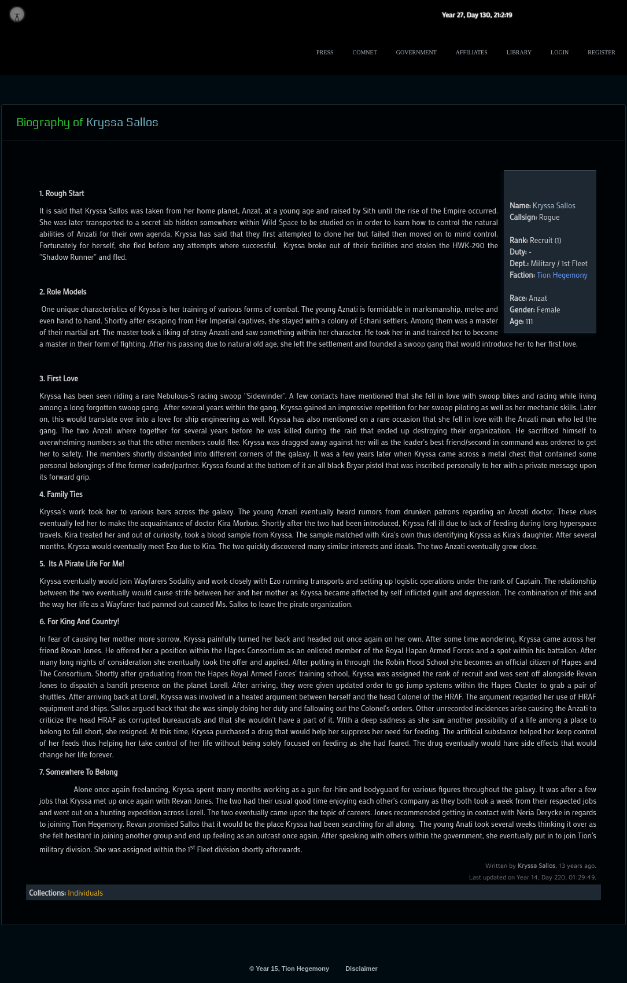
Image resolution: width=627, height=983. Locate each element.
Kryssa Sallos (554, 205)
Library (519, 52)
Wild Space (280, 222)
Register (601, 52)
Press (324, 52)
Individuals (85, 892)
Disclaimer (361, 968)
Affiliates (472, 52)
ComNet (365, 52)
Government (416, 52)
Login (560, 52)
